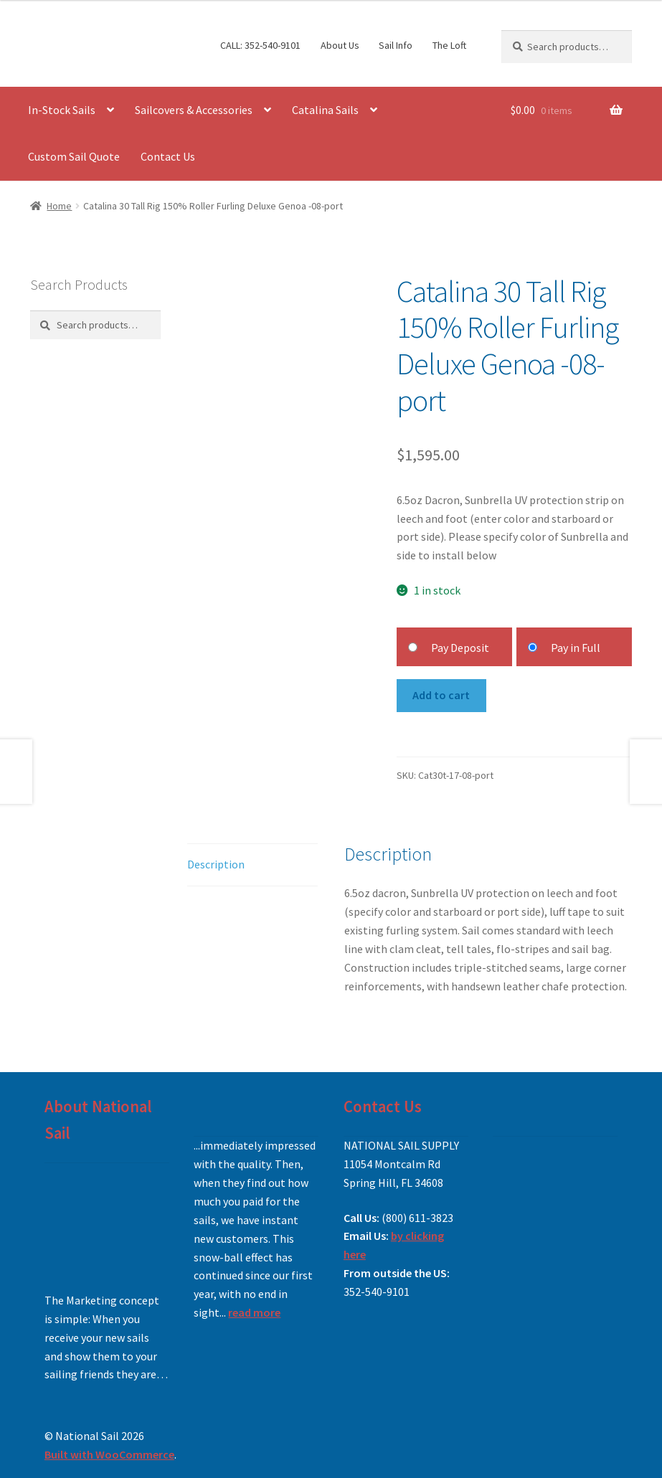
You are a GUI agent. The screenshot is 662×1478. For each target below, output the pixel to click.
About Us (340, 45)
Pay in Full (575, 647)
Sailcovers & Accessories (193, 110)
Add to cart (441, 695)
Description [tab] (216, 864)
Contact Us (168, 156)
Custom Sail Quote (74, 156)
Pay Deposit (460, 647)
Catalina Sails (325, 110)
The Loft (449, 45)
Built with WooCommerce (109, 1454)
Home (59, 205)
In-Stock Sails (61, 110)
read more (254, 1312)
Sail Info (395, 45)
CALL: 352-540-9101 (260, 45)
